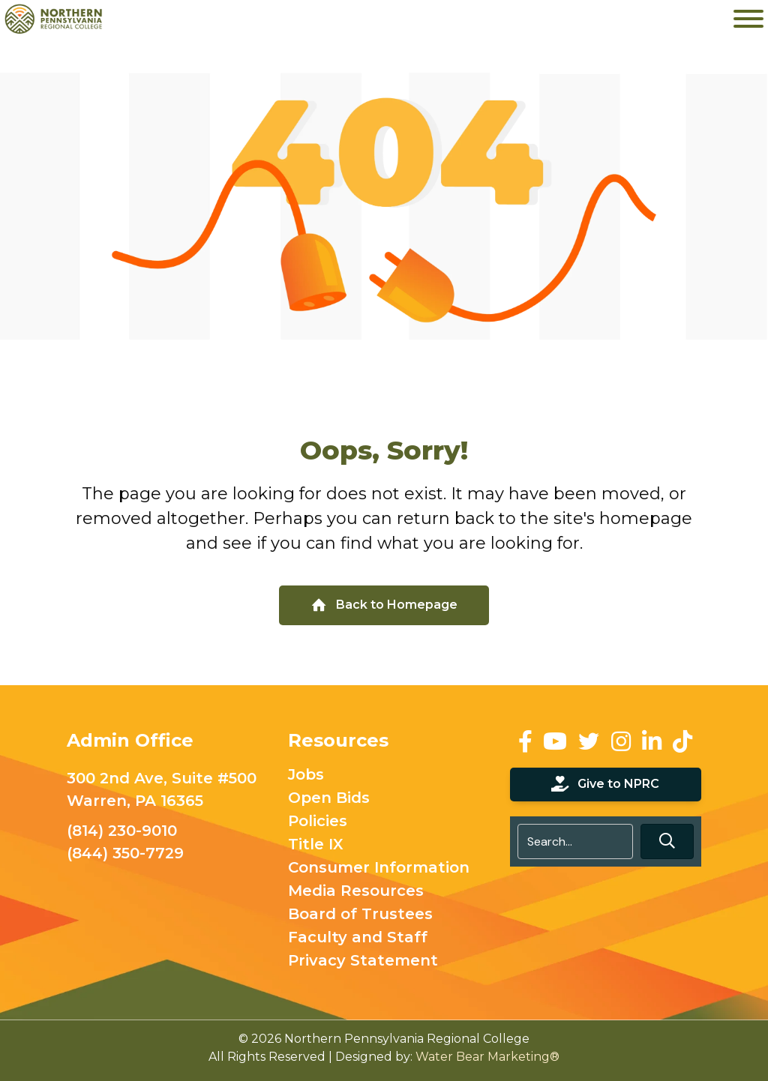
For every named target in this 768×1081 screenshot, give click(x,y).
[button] (667, 841)
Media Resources (356, 891)
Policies (317, 821)
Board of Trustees (360, 914)
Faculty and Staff (358, 938)
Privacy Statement (363, 961)
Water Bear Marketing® (488, 1057)
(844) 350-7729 (125, 853)
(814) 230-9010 (122, 831)
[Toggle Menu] (749, 19)
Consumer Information (379, 868)
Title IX (316, 845)
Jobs (306, 775)
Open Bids (329, 798)
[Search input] (575, 841)
